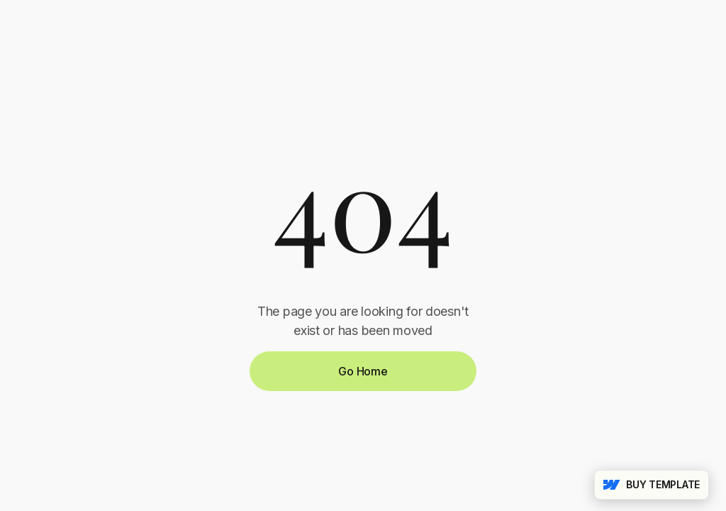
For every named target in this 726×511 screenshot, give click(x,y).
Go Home (362, 371)
